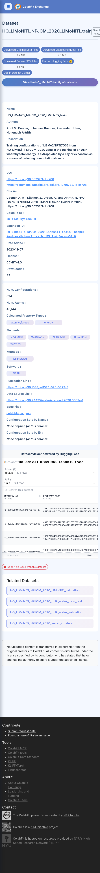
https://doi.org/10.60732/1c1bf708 (30, 179)
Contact (9, 807)
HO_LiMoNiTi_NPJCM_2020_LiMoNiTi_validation (45, 590)
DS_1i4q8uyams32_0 (21, 219)
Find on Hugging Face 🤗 (57, 61)
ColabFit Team (18, 800)
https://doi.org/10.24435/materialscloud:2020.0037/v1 (44, 400)
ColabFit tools (17, 752)
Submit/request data (22, 731)
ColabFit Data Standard (24, 757)
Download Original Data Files (21, 49)
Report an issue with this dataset (25, 566)
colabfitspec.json (18, 413)
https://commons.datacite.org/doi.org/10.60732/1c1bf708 (46, 185)
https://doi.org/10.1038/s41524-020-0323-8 (37, 387)
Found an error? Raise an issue (29, 735)
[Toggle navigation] (8, 6)
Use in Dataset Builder (17, 72)
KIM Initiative (39, 827)
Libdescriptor (17, 770)
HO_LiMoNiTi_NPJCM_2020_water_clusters (41, 623)
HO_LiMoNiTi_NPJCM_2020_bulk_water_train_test (46, 601)
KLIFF (12, 761)
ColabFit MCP (17, 748)
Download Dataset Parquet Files (62, 49)
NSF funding (72, 815)
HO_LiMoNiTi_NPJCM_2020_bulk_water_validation (46, 612)
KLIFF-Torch (16, 765)
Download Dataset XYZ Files (21, 61)
